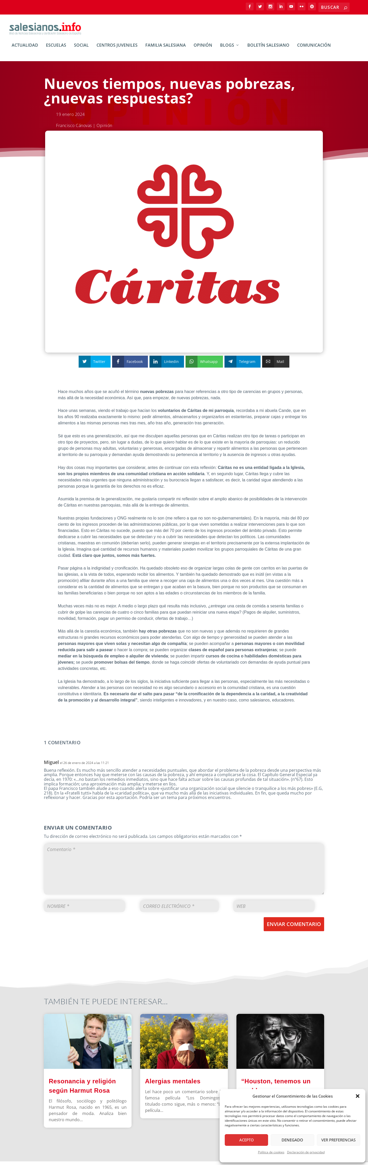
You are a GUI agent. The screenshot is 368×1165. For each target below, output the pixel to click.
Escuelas (56, 49)
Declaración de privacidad (306, 1152)
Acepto (246, 1139)
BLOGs (227, 49)
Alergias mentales (173, 1084)
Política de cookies (271, 1152)
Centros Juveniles (117, 49)
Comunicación (314, 49)
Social (81, 49)
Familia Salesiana (165, 49)
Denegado (292, 1139)
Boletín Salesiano (268, 49)
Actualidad (25, 49)
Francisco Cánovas (74, 129)
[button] (357, 1096)
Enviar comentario (294, 927)
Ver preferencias (338, 1139)
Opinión (203, 49)
